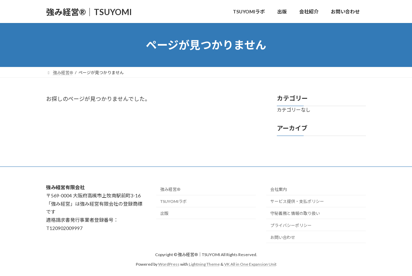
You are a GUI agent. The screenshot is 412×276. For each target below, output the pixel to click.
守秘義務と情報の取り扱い (295, 213)
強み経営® (170, 189)
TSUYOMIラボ (173, 201)
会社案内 (278, 189)
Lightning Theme (204, 264)
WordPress (169, 264)
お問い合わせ (282, 237)
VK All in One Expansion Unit (250, 264)
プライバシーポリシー (291, 225)
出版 (164, 213)
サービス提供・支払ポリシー (297, 201)
